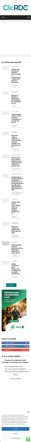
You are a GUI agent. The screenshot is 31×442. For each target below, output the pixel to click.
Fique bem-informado (15, 223)
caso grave (15, 149)
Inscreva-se (25, 350)
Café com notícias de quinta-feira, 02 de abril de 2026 (16, 230)
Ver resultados (15, 378)
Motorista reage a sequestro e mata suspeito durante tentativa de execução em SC (16, 141)
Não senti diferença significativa (16, 371)
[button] (28, 412)
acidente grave (15, 216)
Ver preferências (15, 438)
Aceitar (16, 429)
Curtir (26, 343)
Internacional (16, 168)
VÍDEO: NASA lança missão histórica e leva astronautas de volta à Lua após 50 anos (16, 162)
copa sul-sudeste (15, 85)
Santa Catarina (17, 174)
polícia (14, 106)
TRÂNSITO (15, 199)
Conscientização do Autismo (17, 193)
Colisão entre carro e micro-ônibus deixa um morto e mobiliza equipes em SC (15, 207)
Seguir (26, 346)
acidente (15, 255)
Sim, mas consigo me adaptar (15, 369)
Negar (15, 433)
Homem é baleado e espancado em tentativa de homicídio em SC (15, 99)
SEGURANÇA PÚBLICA (15, 92)
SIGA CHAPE (15, 66)
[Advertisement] (15, 38)
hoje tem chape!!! (15, 126)
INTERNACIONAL (16, 155)
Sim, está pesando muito (14, 366)
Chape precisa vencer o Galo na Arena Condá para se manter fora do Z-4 (16, 118)
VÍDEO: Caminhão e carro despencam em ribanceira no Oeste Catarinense (16, 269)
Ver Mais (11, 285)
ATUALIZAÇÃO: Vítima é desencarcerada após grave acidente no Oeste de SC (16, 249)
